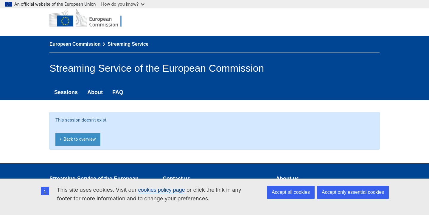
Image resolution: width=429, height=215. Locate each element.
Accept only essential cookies (353, 192)
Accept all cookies (291, 192)
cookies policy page (161, 190)
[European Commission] (89, 18)
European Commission (75, 44)
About (95, 92)
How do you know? (123, 4)
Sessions (66, 92)
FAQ (117, 92)
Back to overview (78, 139)
